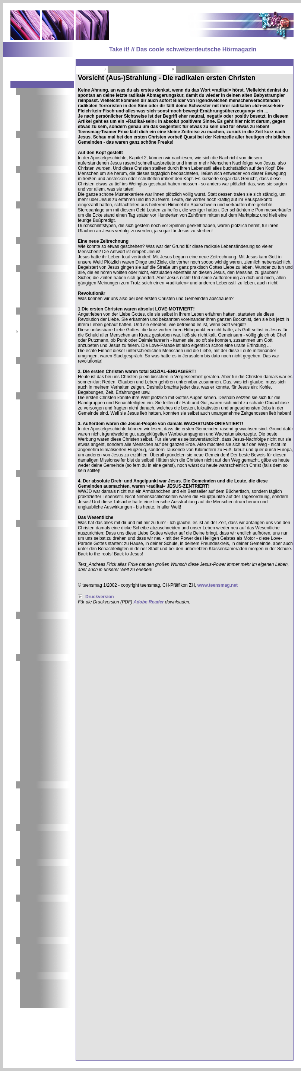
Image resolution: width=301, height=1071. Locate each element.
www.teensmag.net (217, 585)
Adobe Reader (148, 602)
